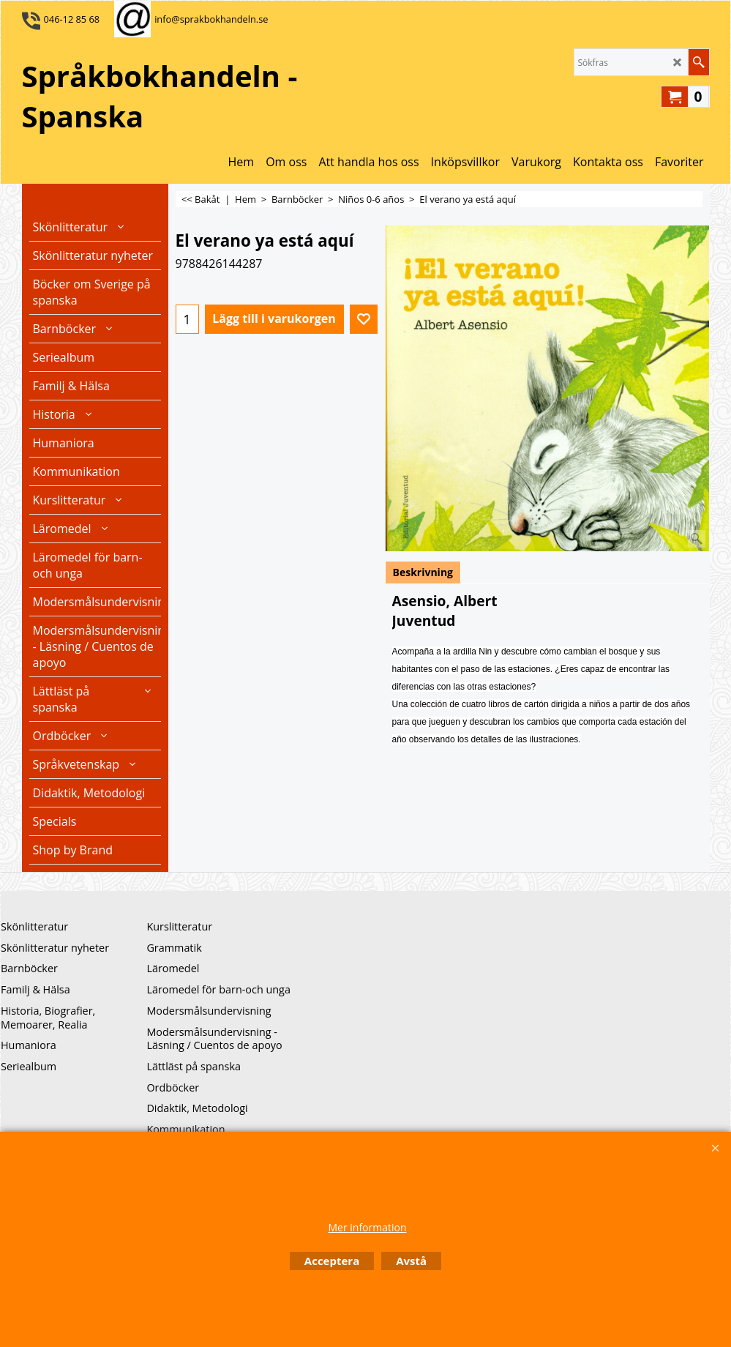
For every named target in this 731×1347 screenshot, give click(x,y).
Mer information (367, 1227)
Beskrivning (423, 572)
